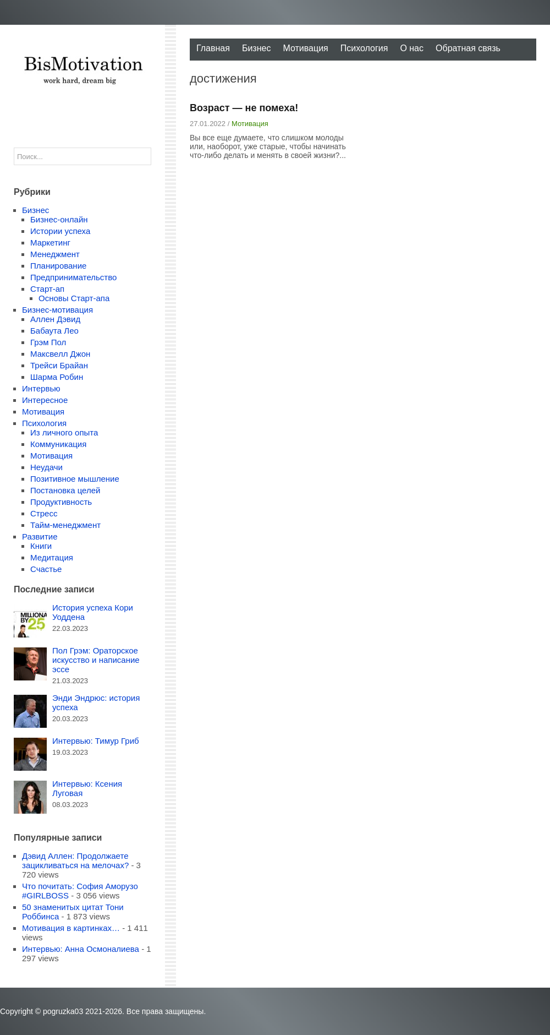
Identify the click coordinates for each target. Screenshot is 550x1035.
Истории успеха (60, 231)
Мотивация (305, 48)
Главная (213, 48)
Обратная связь (468, 48)
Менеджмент (55, 254)
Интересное (45, 400)
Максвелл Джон (60, 353)
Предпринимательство (73, 277)
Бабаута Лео (54, 330)
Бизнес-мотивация (57, 309)
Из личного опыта (64, 432)
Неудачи (46, 467)
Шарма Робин (56, 377)
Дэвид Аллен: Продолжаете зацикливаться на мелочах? (75, 860)
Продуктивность (61, 501)
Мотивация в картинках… (71, 928)
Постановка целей (65, 490)
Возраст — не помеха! (244, 107)
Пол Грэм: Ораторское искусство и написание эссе (96, 660)
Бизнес (256, 48)
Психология (364, 48)
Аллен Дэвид (55, 319)
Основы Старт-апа (73, 298)
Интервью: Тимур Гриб (95, 740)
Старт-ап (47, 288)
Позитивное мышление (74, 478)
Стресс (43, 513)
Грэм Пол (48, 342)
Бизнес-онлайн (59, 219)
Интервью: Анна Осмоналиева (80, 949)
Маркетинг (50, 242)
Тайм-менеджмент (65, 525)
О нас (412, 48)
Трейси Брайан (59, 365)
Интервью (41, 388)
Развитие (40, 536)
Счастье (46, 569)
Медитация (51, 557)
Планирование (58, 265)
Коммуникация (58, 444)
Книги (41, 546)
